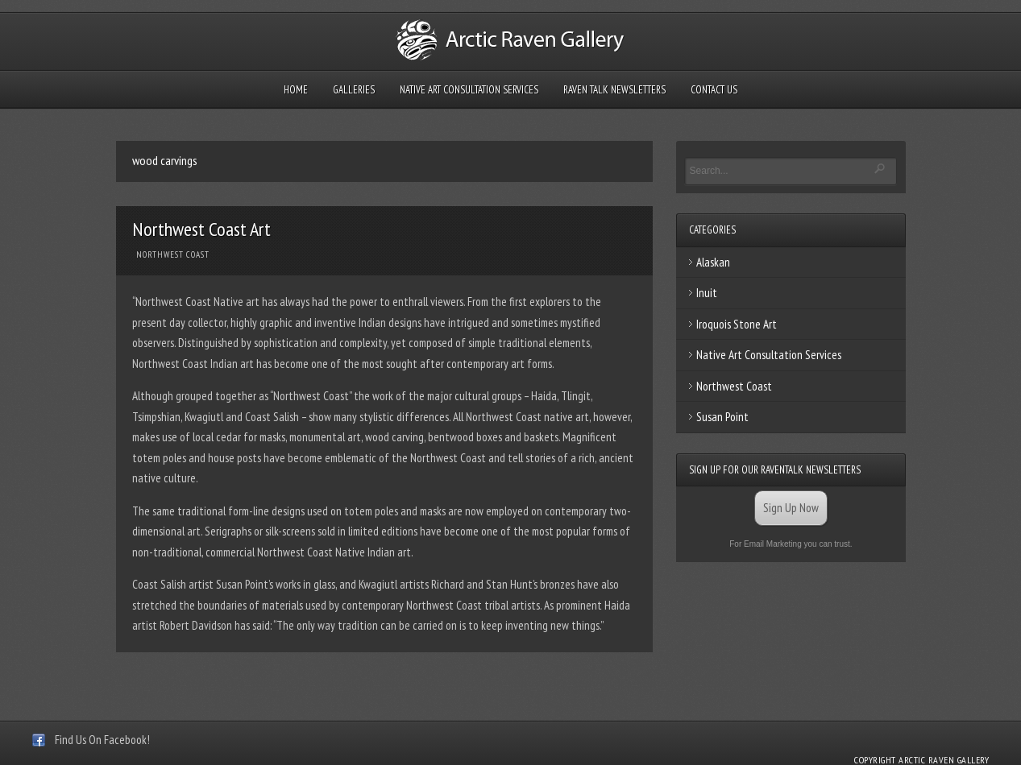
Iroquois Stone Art (736, 324)
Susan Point (722, 416)
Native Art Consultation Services (469, 90)
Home (296, 90)
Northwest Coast (173, 254)
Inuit (706, 292)
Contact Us (714, 90)
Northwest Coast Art (201, 229)
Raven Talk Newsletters (614, 90)
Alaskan (713, 262)
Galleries (354, 90)
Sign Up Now (791, 507)
